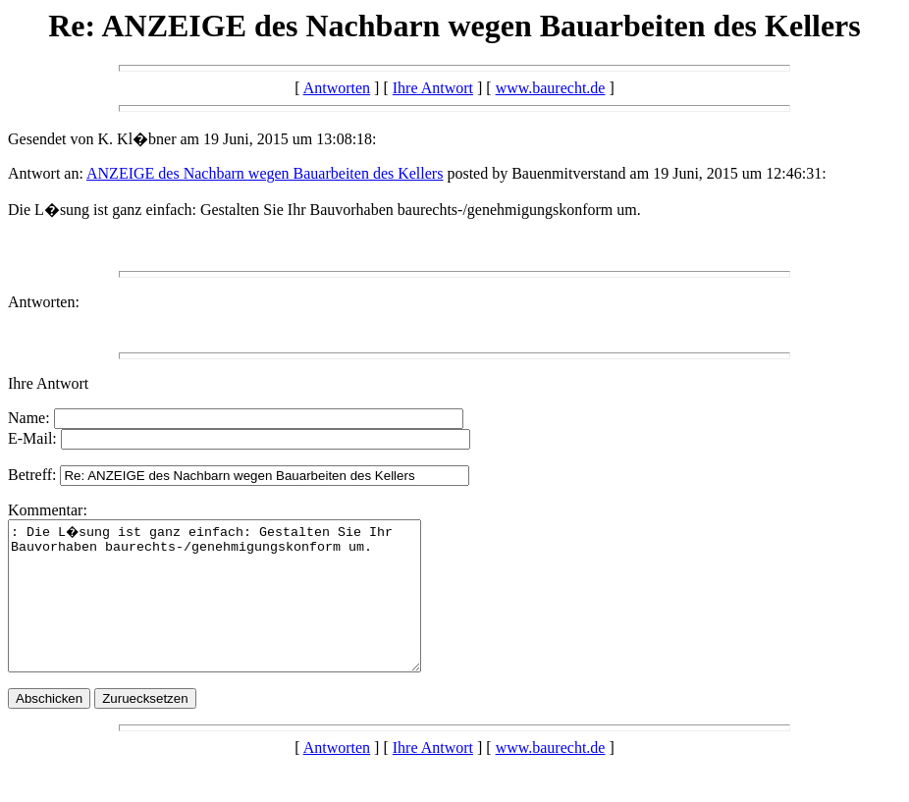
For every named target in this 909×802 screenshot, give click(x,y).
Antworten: (44, 302)
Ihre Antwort (433, 88)
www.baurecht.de (551, 88)
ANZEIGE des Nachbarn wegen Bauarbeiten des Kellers (264, 173)
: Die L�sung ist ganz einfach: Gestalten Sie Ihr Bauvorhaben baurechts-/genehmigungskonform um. (239, 610)
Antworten (336, 88)
